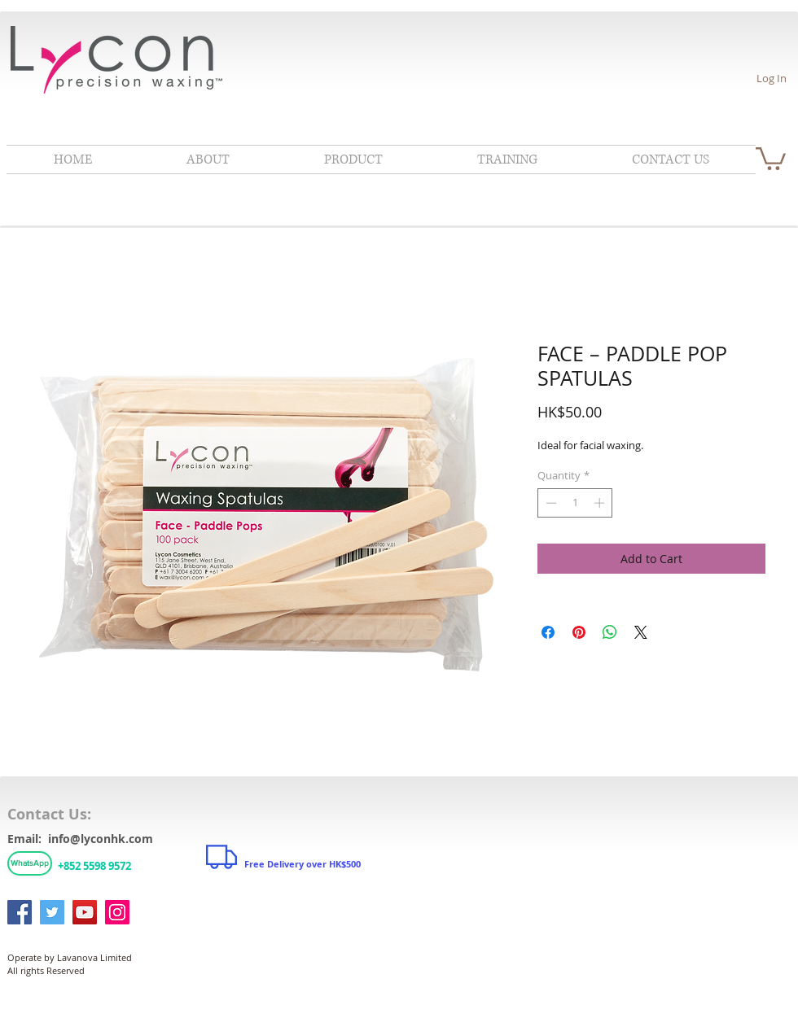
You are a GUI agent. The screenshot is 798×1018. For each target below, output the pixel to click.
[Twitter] (52, 912)
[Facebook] (19, 912)
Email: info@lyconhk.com (80, 838)
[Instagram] (117, 912)
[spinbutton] (575, 503)
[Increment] (601, 503)
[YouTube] (84, 912)
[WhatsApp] (29, 863)
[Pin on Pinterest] (579, 632)
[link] (771, 157)
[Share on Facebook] (548, 632)
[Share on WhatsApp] (610, 632)
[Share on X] (641, 632)
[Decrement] (549, 503)
